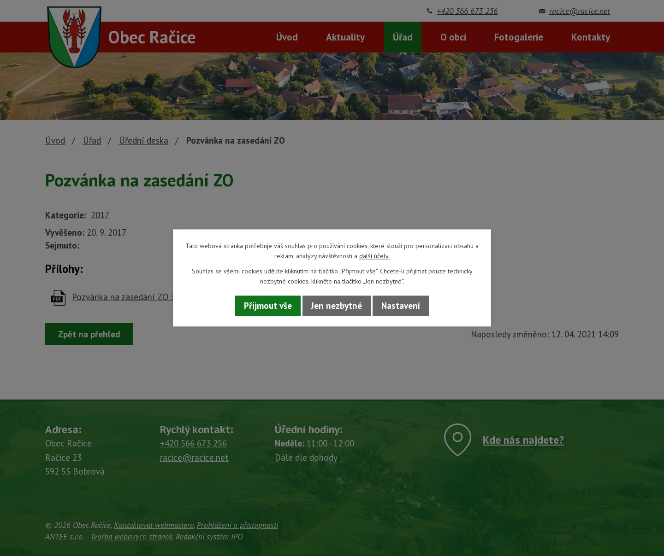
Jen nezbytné (336, 305)
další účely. (374, 256)
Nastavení (400, 305)
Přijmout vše (268, 305)
